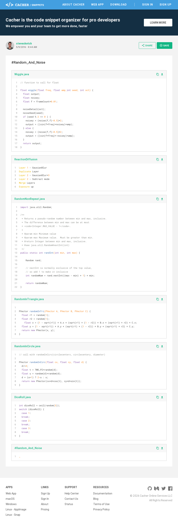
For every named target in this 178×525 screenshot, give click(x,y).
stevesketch (24, 43)
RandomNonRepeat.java (29, 199)
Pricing (45, 509)
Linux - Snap (13, 514)
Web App (97, 4)
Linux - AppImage (16, 509)
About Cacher (73, 4)
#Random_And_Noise (28, 448)
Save (164, 45)
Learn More (158, 22)
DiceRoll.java (22, 397)
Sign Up (165, 4)
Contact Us (71, 498)
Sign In (147, 4)
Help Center (72, 493)
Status (69, 504)
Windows (11, 504)
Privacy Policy (101, 509)
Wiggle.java (21, 74)
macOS (10, 498)
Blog (95, 498)
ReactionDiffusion (25, 159)
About (44, 504)
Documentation (102, 493)
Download (118, 4)
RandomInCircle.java (27, 346)
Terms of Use (101, 504)
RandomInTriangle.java (29, 299)
